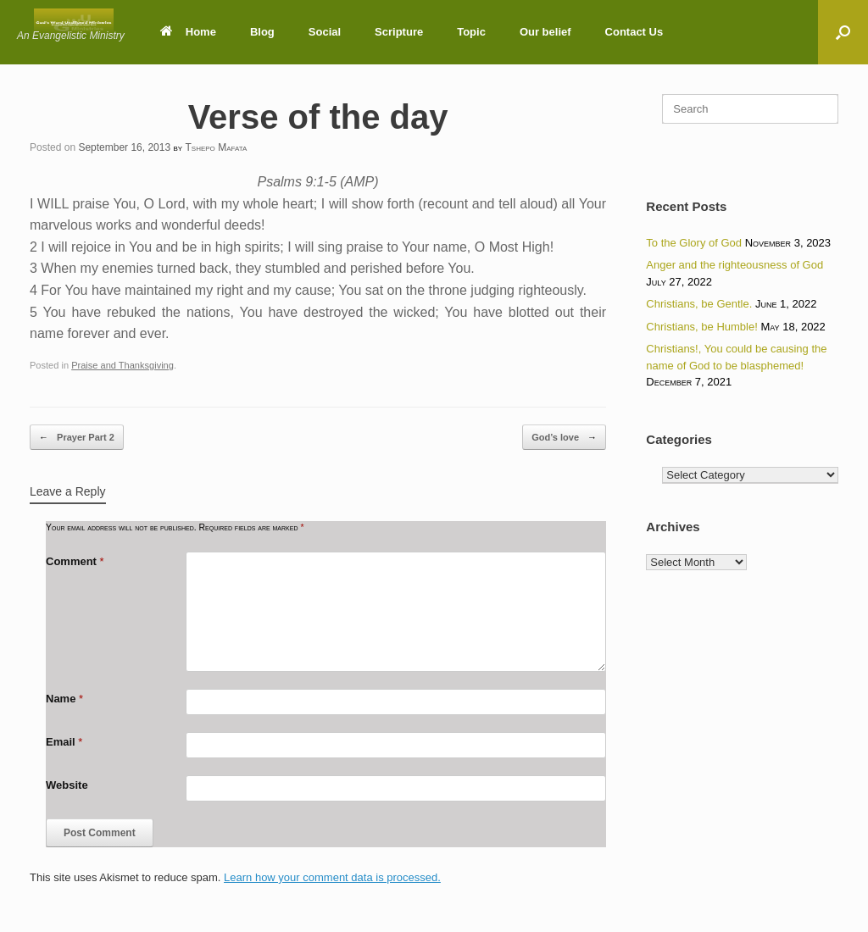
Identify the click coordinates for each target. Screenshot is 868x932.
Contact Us (634, 31)
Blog (262, 31)
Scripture (399, 31)
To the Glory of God (694, 242)
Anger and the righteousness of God (734, 264)
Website (67, 785)
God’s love (564, 437)
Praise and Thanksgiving (122, 365)
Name (64, 698)
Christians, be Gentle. (699, 303)
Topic (471, 31)
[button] (843, 32)
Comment (75, 561)
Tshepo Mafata (217, 147)
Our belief (545, 31)
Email (64, 741)
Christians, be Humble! (702, 326)
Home (188, 31)
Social (325, 31)
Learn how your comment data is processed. (332, 877)
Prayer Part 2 (76, 437)
